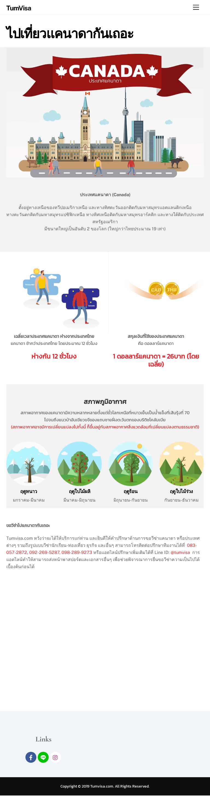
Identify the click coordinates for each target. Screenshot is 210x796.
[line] (43, 757)
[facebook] (30, 757)
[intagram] (55, 757)
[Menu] (196, 7)
